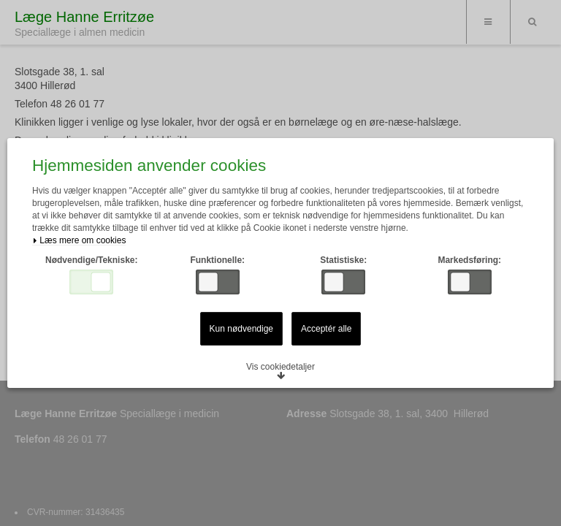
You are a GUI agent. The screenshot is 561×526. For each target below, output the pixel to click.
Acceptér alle (326, 329)
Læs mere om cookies (79, 240)
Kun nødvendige (241, 329)
